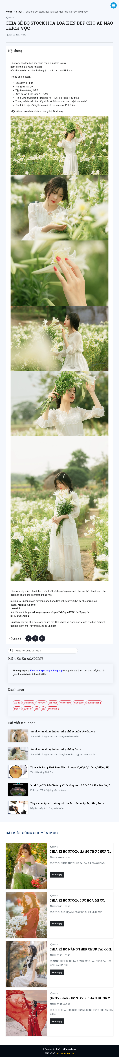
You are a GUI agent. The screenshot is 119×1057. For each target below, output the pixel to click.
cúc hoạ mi (65, 702)
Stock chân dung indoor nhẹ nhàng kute (55, 749)
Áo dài (17, 702)
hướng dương (94, 702)
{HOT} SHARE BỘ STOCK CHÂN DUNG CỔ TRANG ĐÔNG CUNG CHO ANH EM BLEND (72, 998)
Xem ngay (47, 874)
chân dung (29, 702)
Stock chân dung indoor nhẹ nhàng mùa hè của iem (62, 731)
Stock (19, 11)
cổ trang (41, 702)
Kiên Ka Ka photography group (46, 670)
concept (53, 702)
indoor (17, 709)
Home (9, 11)
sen (37, 709)
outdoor (28, 709)
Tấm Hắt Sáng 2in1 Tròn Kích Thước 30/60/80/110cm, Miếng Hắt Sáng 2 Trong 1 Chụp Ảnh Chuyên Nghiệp (70, 767)
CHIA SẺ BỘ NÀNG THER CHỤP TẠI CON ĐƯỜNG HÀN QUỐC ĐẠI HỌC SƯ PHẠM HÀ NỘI (76, 949)
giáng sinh (79, 702)
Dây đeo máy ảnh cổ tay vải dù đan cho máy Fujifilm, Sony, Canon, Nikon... (67, 803)
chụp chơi (52, 709)
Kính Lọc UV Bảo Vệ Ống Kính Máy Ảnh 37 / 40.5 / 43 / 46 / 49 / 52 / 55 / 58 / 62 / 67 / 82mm (71, 785)
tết (43, 709)
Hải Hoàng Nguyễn (65, 1053)
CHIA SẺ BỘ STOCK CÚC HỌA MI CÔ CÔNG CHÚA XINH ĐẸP (72, 900)
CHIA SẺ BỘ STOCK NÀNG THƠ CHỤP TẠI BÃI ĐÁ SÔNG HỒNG (75, 851)
